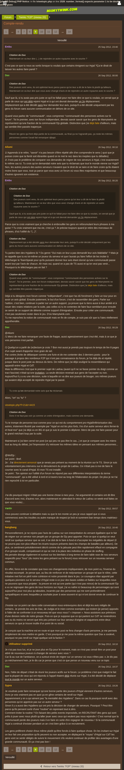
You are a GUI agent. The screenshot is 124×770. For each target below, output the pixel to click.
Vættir (8, 508)
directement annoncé (25, 462)
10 (41, 31)
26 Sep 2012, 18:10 (108, 644)
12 (55, 31)
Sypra (8, 685)
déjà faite (94, 123)
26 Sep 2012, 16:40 (108, 527)
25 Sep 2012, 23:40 (108, 47)
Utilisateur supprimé (20, 644)
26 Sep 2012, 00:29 (108, 327)
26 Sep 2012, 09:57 (108, 508)
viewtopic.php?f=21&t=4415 (20, 405)
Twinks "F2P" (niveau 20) (32, 17)
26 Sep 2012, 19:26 (108, 685)
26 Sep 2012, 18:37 (108, 666)
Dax (7, 75)
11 (48, 31)
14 (69, 31)
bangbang (11, 527)
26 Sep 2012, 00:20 (108, 180)
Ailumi (8, 147)
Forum (7, 17)
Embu (8, 46)
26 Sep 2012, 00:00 (108, 75)
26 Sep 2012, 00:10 (108, 147)
